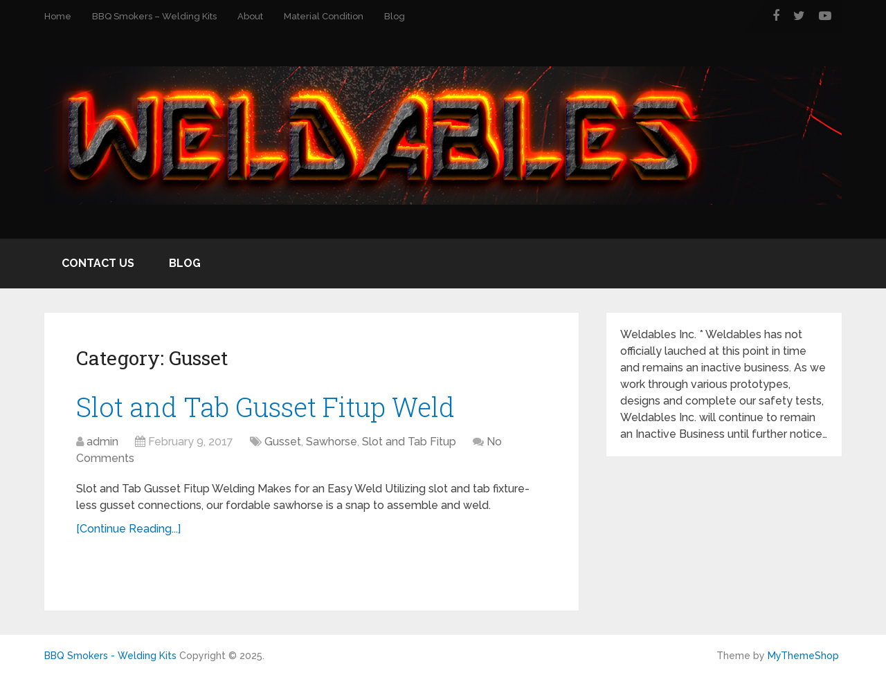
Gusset (282, 441)
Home (57, 16)
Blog (394, 16)
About (250, 16)
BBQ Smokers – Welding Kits (154, 16)
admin (102, 441)
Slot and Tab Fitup (409, 441)
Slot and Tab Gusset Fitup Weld (265, 406)
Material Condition (323, 16)
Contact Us (98, 263)
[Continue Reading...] (128, 528)
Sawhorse (331, 441)
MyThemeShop (803, 655)
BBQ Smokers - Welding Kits (110, 655)
